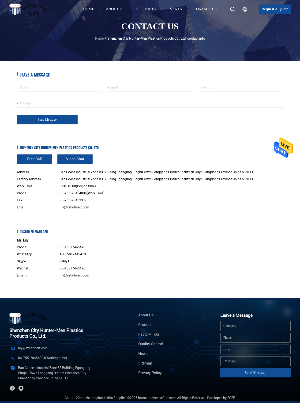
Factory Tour (149, 334)
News (142, 353)
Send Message (47, 119)
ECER (231, 398)
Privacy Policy (150, 373)
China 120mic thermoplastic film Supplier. (96, 398)
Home (88, 9)
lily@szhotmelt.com (74, 207)
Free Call (34, 159)
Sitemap (145, 363)
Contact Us (205, 9)
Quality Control (150, 344)
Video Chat (75, 159)
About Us (146, 315)
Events (175, 9)
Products (145, 324)
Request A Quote (274, 9)
